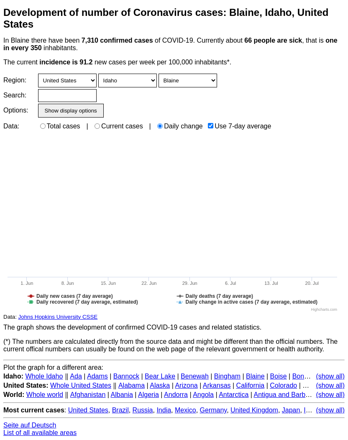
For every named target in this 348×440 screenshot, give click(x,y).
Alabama (131, 385)
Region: (14, 80)
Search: (14, 95)
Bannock (126, 376)
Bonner (303, 376)
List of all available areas (40, 432)
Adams (97, 376)
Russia (143, 410)
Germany (213, 410)
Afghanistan (88, 394)
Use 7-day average (239, 126)
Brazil (120, 410)
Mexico (185, 410)
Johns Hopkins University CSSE (58, 317)
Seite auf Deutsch (29, 425)
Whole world (44, 394)
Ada (76, 376)
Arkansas (217, 385)
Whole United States (80, 385)
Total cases (60, 126)
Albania (122, 394)
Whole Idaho (44, 376)
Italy (309, 410)
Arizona (186, 385)
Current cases (119, 126)
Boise (278, 376)
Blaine (255, 376)
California (250, 385)
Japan (291, 410)
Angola (203, 394)
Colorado (283, 385)
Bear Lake (160, 376)
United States (88, 410)
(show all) (330, 376)
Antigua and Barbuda (284, 394)
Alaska (160, 385)
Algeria (148, 394)
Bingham (227, 376)
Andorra (176, 394)
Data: (11, 126)
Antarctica (233, 394)
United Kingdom (254, 410)
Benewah (195, 376)
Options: (15, 110)
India (163, 410)
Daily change (180, 126)
